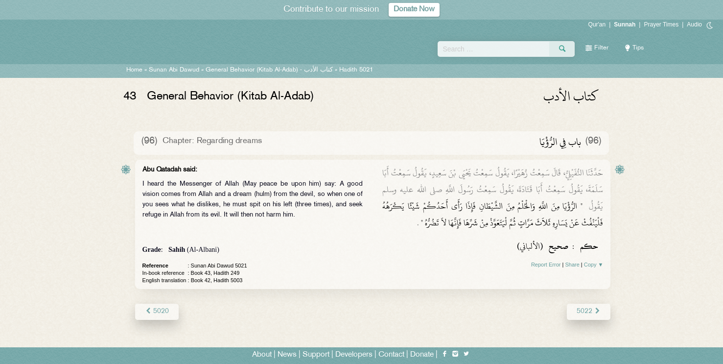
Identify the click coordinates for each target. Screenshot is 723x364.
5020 (157, 311)
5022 (589, 311)
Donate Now (414, 9)
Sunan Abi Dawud (174, 70)
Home (134, 70)
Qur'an (597, 24)
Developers (354, 355)
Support (316, 355)
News (287, 355)
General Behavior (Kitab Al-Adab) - (270, 70)
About (262, 355)
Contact (391, 355)
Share (572, 264)
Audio (694, 24)
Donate (422, 355)
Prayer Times (661, 24)
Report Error (546, 264)
